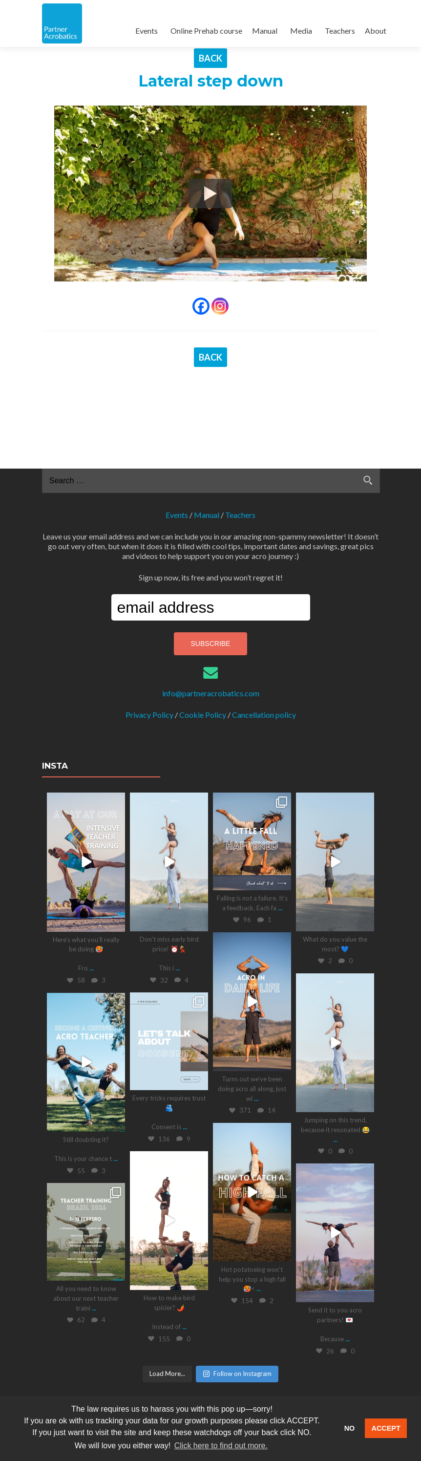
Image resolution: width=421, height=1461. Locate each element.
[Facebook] (201, 306)
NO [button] (349, 1428)
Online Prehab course (206, 30)
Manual (264, 30)
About (375, 30)
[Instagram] (220, 306)
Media (301, 30)
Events (146, 30)
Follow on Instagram (237, 1289)
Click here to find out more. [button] (221, 1445)
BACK (210, 58)
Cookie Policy (202, 630)
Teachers (340, 30)
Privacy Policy (149, 630)
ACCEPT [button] (386, 1428)
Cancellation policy (264, 630)
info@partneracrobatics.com (210, 608)
